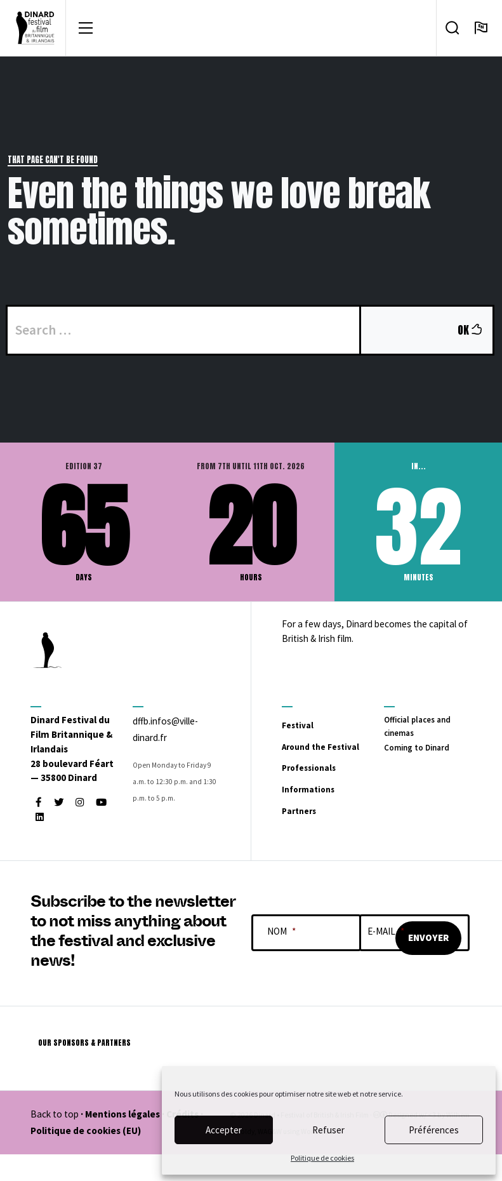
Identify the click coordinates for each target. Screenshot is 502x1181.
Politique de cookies (322, 1158)
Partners (309, 835)
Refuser (328, 1130)
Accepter (224, 1130)
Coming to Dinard (421, 754)
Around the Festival (316, 760)
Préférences (434, 1130)
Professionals (325, 792)
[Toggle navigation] (85, 30)
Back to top (54, 1141)
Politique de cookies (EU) (85, 1157)
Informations (323, 814)
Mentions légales (122, 1141)
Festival (307, 729)
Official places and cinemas (422, 732)
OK (474, 335)
